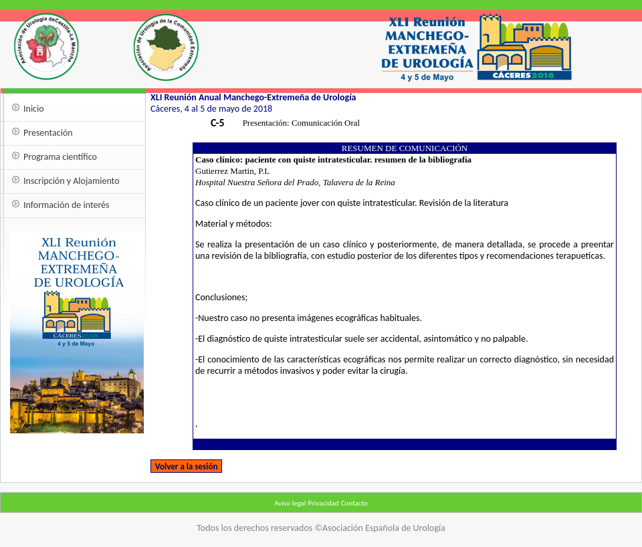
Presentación (48, 132)
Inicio (33, 108)
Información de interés (66, 205)
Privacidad (323, 503)
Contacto (354, 503)
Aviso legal (290, 503)
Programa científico (60, 156)
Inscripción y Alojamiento (71, 181)
